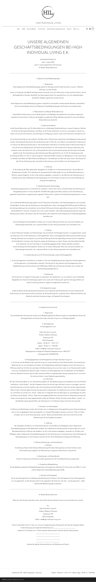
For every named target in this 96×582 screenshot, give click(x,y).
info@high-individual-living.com (50, 349)
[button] (93, 28)
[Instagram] (90, 29)
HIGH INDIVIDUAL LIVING (48, 22)
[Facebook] (87, 29)
